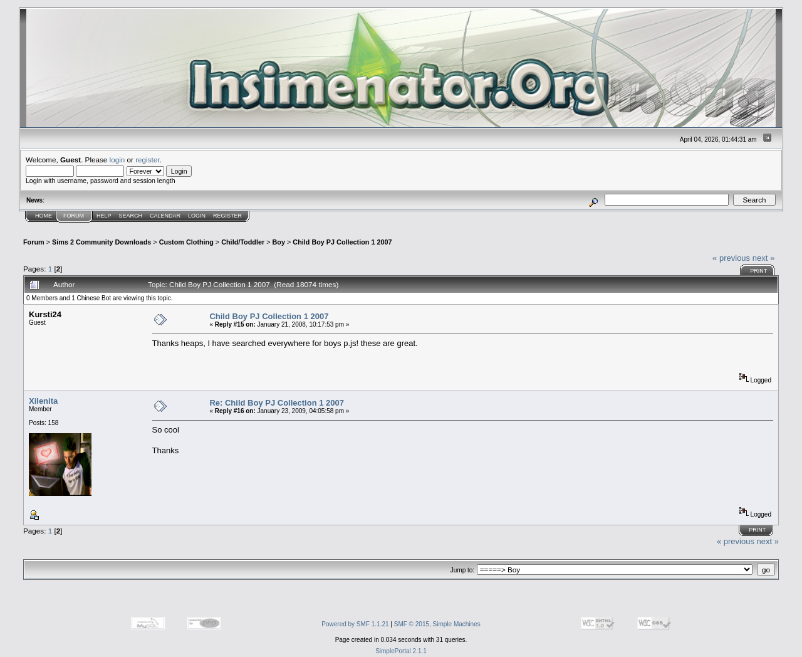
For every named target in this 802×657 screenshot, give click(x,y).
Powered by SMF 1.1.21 (354, 624)
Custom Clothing (186, 242)
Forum (73, 216)
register (147, 159)
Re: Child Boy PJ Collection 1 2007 (276, 402)
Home (43, 216)
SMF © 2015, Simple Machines (437, 624)
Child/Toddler (242, 242)
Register (227, 216)
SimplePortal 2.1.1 (401, 651)
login (117, 159)
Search (131, 216)
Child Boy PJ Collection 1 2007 (342, 242)
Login (197, 216)
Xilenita (43, 401)
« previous (731, 258)
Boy (279, 242)
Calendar (165, 216)
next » (763, 258)
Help (104, 216)
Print (758, 271)
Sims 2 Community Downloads (101, 242)
